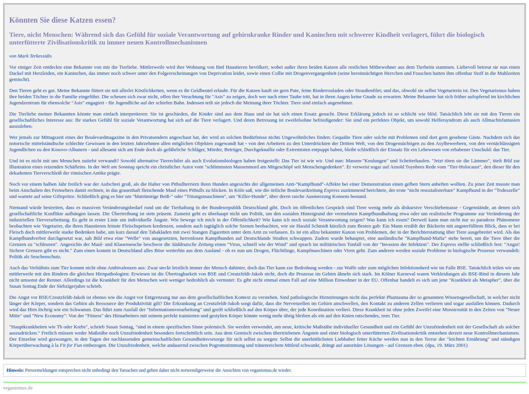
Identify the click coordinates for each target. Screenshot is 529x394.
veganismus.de (18, 388)
